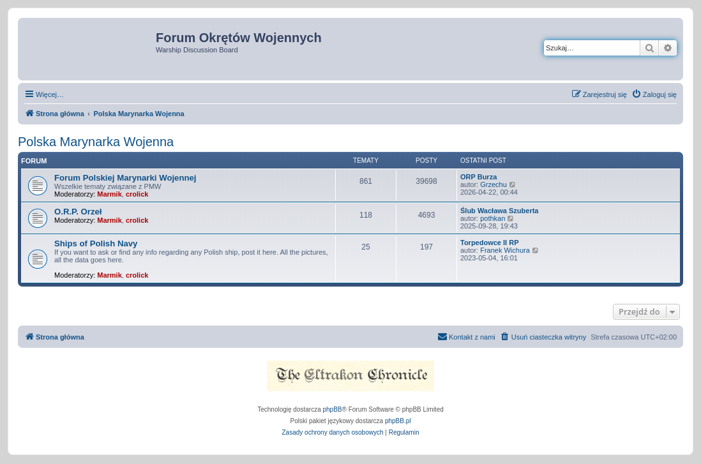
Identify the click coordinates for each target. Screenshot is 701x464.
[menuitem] (654, 94)
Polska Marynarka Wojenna (96, 142)
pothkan (492, 218)
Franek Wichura (505, 250)
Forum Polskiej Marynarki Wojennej (125, 178)
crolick (137, 194)
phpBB (332, 409)
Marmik (109, 194)
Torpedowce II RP (489, 242)
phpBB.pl (398, 420)
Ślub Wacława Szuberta (499, 210)
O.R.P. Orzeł (78, 211)
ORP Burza (478, 177)
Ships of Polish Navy (95, 243)
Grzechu (493, 184)
